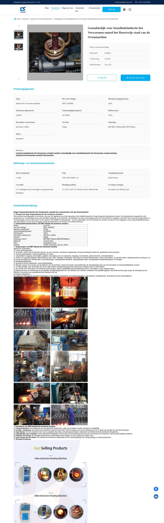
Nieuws (114, 474)
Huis (47, 8)
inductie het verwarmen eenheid (32, 299)
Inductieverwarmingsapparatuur (80, 299)
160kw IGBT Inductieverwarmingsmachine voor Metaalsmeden (128, 362)
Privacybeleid (32, 504)
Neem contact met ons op (100, 486)
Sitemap (96, 482)
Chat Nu (111, 9)
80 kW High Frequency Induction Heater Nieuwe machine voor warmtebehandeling (97, 362)
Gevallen (115, 470)
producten (25, 19)
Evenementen (94, 8)
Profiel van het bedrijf (100, 470)
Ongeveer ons (67, 8)
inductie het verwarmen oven (56, 299)
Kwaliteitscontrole (100, 478)
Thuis (18, 19)
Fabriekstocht (98, 474)
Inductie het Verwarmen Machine (41, 19)
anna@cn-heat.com (25, 412)
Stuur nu (98, 431)
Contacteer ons (79, 9)
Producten (55, 8)
